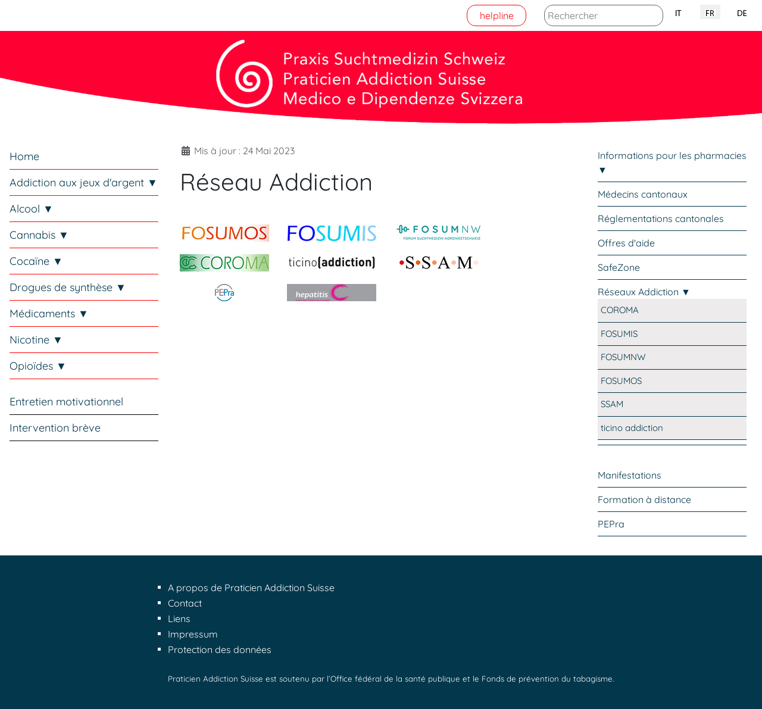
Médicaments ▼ (49, 313)
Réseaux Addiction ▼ (644, 292)
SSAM (612, 404)
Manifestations (629, 475)
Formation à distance (644, 499)
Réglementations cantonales (661, 218)
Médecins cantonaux (643, 194)
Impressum (193, 634)
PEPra (611, 524)
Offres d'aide (626, 243)
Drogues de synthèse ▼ (68, 287)
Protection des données (219, 649)
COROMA (620, 310)
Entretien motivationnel (66, 401)
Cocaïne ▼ (36, 261)
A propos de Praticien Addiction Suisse (251, 588)
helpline (497, 15)
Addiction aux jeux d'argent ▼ (84, 182)
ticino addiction (632, 427)
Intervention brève (55, 428)
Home (24, 156)
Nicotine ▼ (36, 339)
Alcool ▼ (32, 208)
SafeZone (619, 267)
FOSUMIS (619, 333)
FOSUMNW (623, 357)
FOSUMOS (621, 380)
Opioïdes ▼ (38, 366)
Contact (185, 603)
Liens (179, 618)
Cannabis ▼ (39, 235)
